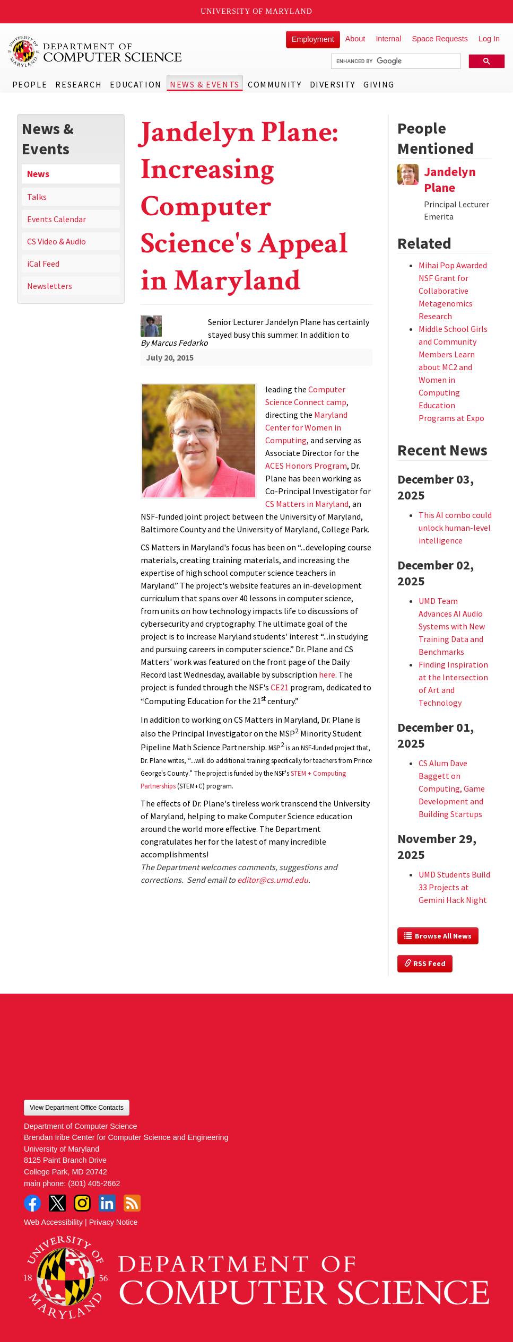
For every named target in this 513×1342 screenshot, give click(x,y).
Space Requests (440, 38)
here (327, 674)
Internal (388, 38)
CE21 (280, 687)
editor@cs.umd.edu (272, 879)
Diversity (332, 84)
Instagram (82, 1203)
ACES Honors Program (306, 465)
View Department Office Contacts (77, 1107)
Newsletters (49, 285)
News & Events (205, 84)
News (38, 174)
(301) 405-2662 (94, 1183)
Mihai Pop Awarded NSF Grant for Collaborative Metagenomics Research (453, 290)
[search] (395, 61)
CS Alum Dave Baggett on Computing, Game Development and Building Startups (452, 788)
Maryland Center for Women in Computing (306, 427)
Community (274, 84)
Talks (37, 196)
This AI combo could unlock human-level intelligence (455, 528)
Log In (489, 38)
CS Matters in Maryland (307, 503)
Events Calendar (56, 219)
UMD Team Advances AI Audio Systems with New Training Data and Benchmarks (452, 626)
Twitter (57, 1203)
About (355, 38)
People (30, 84)
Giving (379, 84)
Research (78, 84)
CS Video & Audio (56, 241)
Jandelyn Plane (450, 179)
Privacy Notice (113, 1222)
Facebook (32, 1203)
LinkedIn (107, 1203)
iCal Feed (43, 263)
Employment (313, 39)
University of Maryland (256, 11)
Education (135, 84)
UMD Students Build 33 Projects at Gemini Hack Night (454, 887)
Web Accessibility (53, 1222)
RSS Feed (425, 963)
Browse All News (438, 936)
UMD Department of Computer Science (95, 51)
